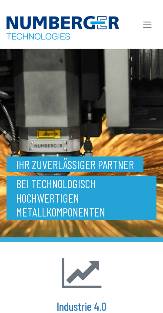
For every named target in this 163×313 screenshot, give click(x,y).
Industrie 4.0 (81, 306)
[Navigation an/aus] (147, 24)
